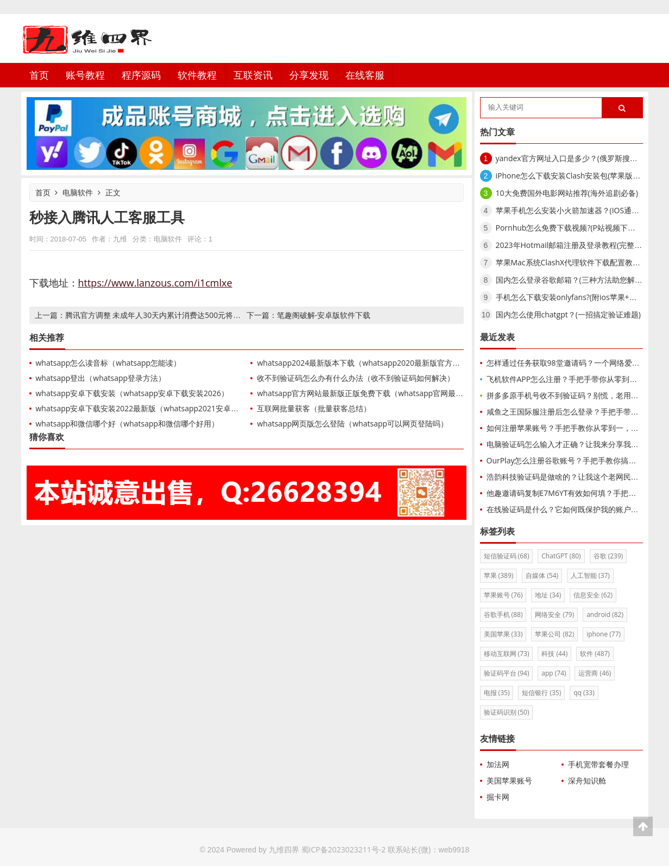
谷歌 (608, 556)
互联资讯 (253, 74)
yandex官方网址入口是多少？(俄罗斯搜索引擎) (575, 158)
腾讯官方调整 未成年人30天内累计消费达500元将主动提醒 (164, 315)
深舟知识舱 (587, 780)
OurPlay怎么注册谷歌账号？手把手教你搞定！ (565, 460)
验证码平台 (506, 673)
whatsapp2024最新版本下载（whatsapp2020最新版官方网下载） (370, 363)
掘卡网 (498, 797)
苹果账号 (503, 595)
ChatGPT (560, 556)
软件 (595, 653)
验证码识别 (506, 712)
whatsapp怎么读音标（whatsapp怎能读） (108, 363)
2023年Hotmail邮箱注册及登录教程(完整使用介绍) (581, 245)
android (604, 614)
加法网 (498, 764)
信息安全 (593, 595)
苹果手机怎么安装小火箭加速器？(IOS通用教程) (576, 210)
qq (584, 692)
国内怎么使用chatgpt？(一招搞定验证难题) (568, 314)
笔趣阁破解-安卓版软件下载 (324, 315)
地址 (548, 595)
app (553, 673)
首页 (39, 74)
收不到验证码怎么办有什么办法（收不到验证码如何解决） (356, 378)
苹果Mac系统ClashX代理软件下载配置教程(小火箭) (582, 262)
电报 (497, 692)
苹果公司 (554, 634)
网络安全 (554, 614)
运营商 (594, 673)
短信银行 (541, 692)
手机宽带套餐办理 (598, 764)
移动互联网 (506, 653)
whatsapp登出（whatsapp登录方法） (101, 378)
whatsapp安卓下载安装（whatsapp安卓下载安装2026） (132, 393)
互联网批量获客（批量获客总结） (314, 408)
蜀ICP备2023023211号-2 (343, 849)
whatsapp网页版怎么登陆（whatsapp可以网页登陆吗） (352, 423)
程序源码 (141, 74)
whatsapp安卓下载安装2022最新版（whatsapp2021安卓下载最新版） (156, 408)
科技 (554, 653)
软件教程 (197, 74)
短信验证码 (506, 556)
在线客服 (364, 74)
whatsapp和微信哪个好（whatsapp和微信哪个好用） (127, 423)
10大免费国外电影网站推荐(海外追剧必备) (567, 193)
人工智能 (590, 575)
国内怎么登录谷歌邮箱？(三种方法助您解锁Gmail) (580, 280)
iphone (603, 634)
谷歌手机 (503, 614)
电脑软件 (77, 192)
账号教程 (85, 74)
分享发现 (309, 74)
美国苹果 (503, 634)
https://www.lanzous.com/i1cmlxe (155, 282)
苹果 (499, 575)
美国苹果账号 (509, 780)
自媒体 (542, 575)
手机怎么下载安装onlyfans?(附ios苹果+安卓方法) (579, 297)
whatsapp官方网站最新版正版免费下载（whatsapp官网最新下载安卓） (379, 393)
